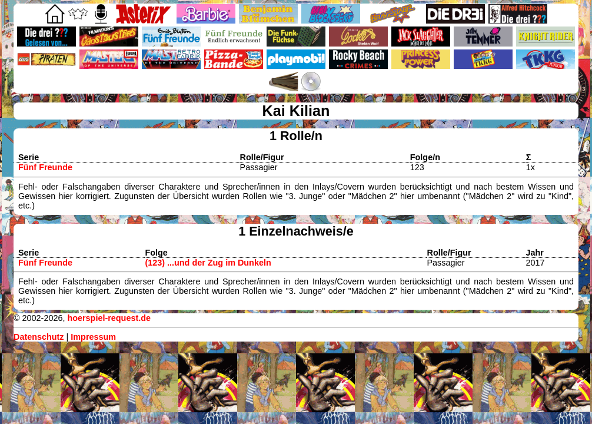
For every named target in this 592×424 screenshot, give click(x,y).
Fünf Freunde (45, 167)
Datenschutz (39, 337)
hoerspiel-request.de (109, 318)
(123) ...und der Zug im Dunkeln (208, 262)
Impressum (93, 337)
